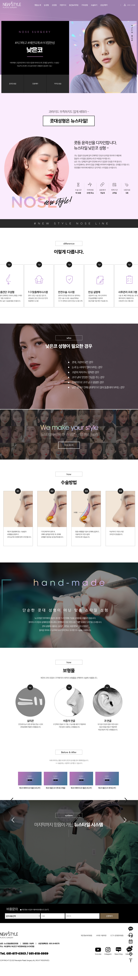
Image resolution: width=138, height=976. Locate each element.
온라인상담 (12, 84)
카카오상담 (57, 84)
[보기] (47, 910)
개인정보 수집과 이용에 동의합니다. (32, 910)
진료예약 (35, 84)
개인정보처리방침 (86, 936)
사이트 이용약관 (101, 936)
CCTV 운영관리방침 (116, 936)
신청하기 (109, 916)
